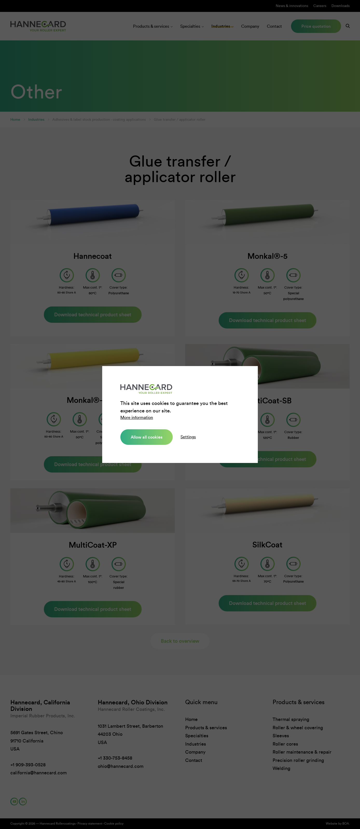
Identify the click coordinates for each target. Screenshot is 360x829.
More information (136, 417)
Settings (188, 436)
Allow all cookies (146, 437)
